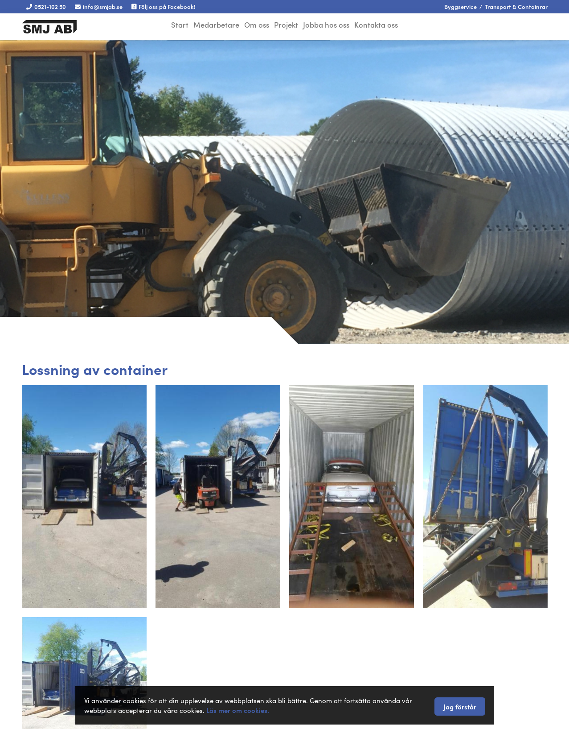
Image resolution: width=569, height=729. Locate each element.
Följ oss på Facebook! (163, 6)
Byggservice (460, 6)
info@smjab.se (99, 6)
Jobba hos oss (331, 25)
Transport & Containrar (516, 6)
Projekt (288, 25)
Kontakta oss (384, 25)
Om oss (254, 25)
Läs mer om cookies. (237, 710)
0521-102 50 (46, 6)
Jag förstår (459, 706)
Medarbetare (212, 25)
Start (172, 25)
